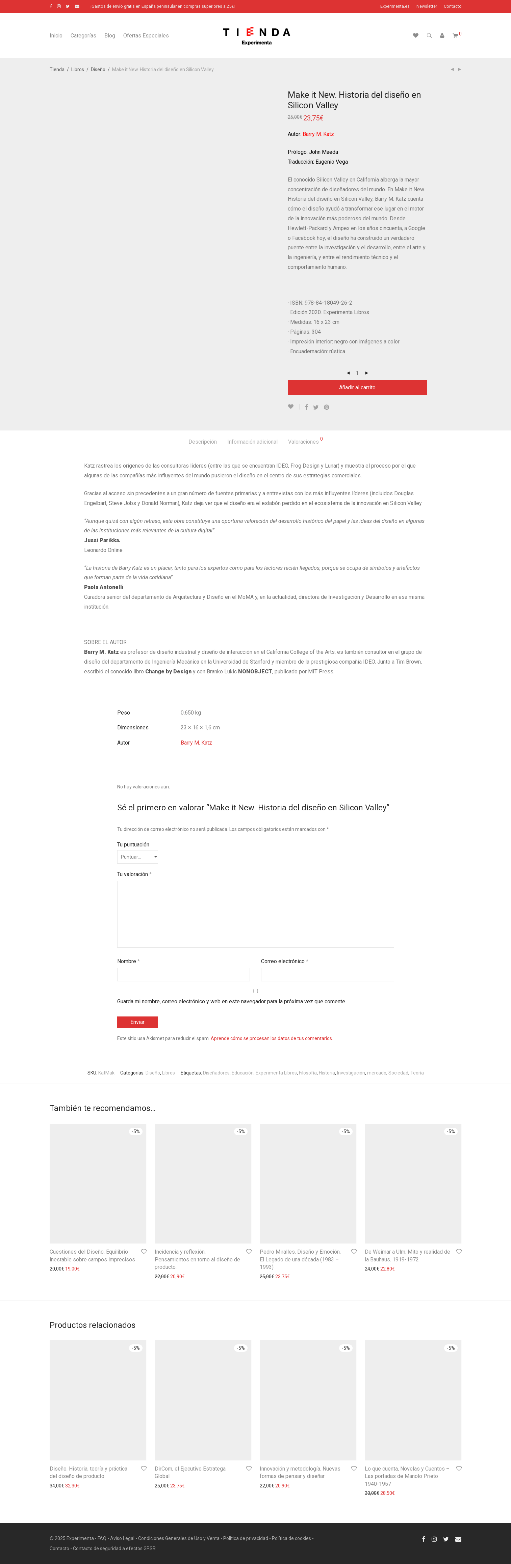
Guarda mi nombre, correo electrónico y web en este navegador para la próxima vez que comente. (231, 1001)
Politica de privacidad (245, 1538)
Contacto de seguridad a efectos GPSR (114, 1548)
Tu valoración (134, 874)
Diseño (98, 69)
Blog (109, 35)
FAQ (102, 1538)
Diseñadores (216, 1073)
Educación (243, 1073)
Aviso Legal (122, 1538)
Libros (77, 69)
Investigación (351, 1073)
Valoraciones (305, 441)
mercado (376, 1073)
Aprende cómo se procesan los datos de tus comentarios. (272, 1038)
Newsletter (426, 6)
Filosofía (308, 1073)
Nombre (128, 961)
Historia (327, 1073)
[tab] (203, 442)
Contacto (453, 6)
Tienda (57, 69)
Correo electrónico (284, 961)
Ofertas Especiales (146, 35)
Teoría (417, 1073)
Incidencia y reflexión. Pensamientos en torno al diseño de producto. (197, 1259)
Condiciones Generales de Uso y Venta (179, 1538)
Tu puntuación (133, 844)
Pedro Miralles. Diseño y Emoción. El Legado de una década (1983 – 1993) (300, 1259)
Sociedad (398, 1073)
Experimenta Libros (276, 1073)
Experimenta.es (395, 6)
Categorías (83, 35)
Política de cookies (291, 1538)
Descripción (202, 442)
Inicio (56, 35)
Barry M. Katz (196, 742)
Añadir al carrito (357, 387)
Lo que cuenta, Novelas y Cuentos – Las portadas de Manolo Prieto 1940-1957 (407, 1476)
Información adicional (252, 442)
